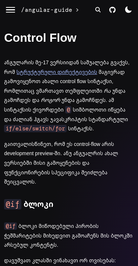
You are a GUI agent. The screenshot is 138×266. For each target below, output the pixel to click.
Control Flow (40, 37)
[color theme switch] (128, 10)
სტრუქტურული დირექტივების (57, 72)
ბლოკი (28, 204)
